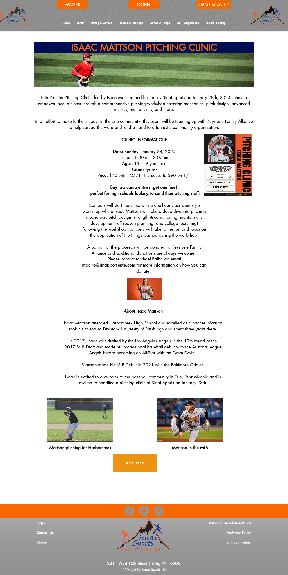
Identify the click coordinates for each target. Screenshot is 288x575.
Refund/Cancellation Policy (230, 523)
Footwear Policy (239, 532)
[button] (187, 23)
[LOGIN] (144, 4)
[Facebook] (129, 511)
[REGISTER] (135, 463)
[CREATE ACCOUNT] (213, 4)
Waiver (41, 542)
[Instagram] (159, 511)
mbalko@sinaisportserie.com (108, 265)
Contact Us (44, 532)
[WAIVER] (72, 4)
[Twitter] (144, 511)
